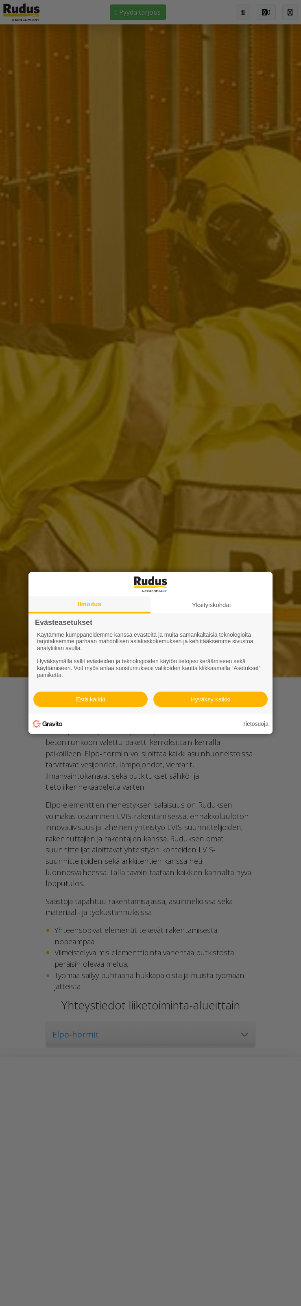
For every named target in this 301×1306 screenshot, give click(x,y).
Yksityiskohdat (211, 604)
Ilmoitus (89, 604)
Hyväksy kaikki (210, 699)
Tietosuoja (255, 724)
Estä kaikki (90, 699)
